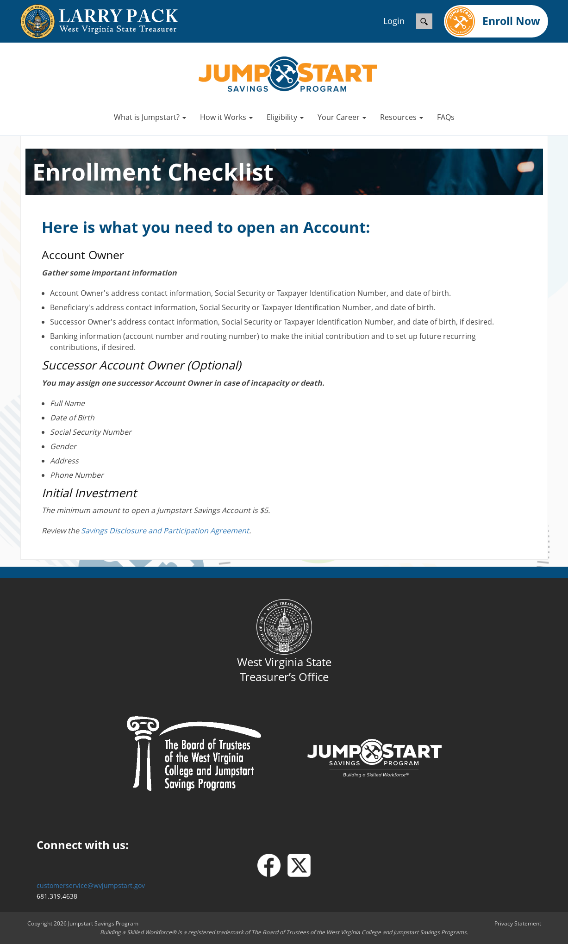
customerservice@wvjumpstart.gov (91, 885)
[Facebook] (272, 865)
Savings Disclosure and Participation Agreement (165, 530)
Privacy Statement (517, 923)
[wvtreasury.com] (89, 21)
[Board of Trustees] (194, 753)
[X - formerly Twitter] (299, 865)
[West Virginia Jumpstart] (288, 73)
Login (394, 20)
